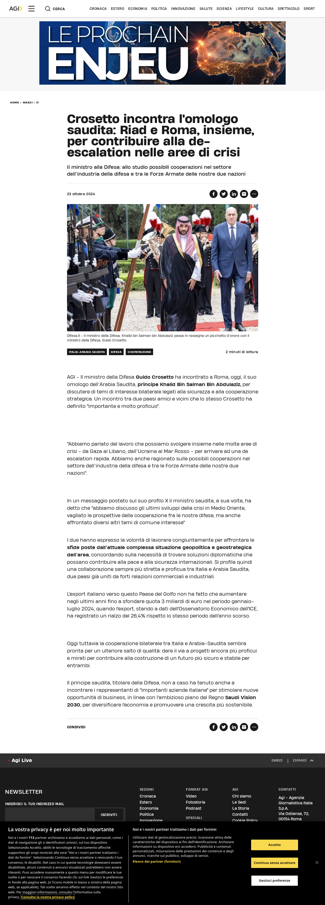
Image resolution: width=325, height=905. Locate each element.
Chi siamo (241, 796)
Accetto (274, 844)
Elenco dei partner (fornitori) (157, 861)
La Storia (240, 808)
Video (191, 796)
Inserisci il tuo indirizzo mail (34, 803)
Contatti (240, 814)
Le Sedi (239, 802)
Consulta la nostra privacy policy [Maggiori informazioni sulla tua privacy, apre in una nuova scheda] (47, 897)
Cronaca (98, 8)
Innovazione (183, 8)
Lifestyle (245, 8)
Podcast (193, 808)
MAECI (28, 102)
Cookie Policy (244, 820)
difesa (116, 352)
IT (37, 102)
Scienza (224, 8)
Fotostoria (195, 802)
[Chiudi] (316, 862)
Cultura (266, 8)
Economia (137, 8)
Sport (309, 8)
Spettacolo (289, 8)
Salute (206, 8)
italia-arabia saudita (87, 352)
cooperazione (139, 352)
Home (14, 102)
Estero (117, 8)
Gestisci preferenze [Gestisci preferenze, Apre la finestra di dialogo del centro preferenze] (274, 880)
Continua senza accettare (274, 862)
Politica (159, 8)
